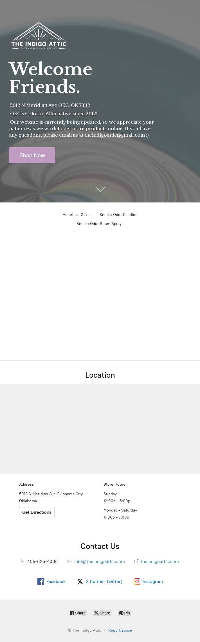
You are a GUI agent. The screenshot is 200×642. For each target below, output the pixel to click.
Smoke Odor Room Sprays (100, 223)
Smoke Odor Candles (118, 214)
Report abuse (120, 630)
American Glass (77, 214)
